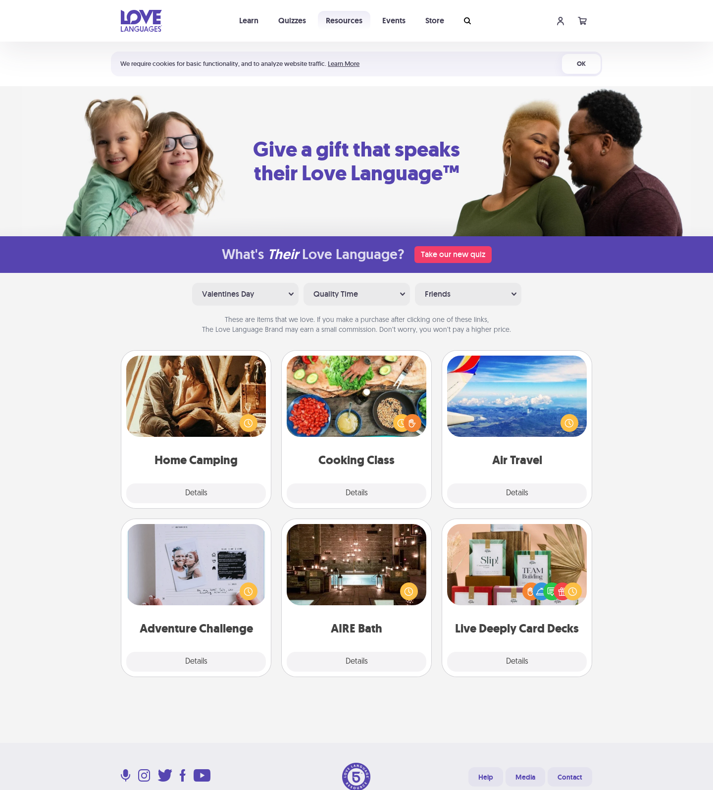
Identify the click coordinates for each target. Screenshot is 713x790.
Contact (570, 777)
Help (485, 777)
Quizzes (292, 20)
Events (394, 20)
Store (434, 20)
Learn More (343, 63)
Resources (344, 20)
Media (525, 777)
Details (196, 493)
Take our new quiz (453, 254)
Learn (248, 20)
